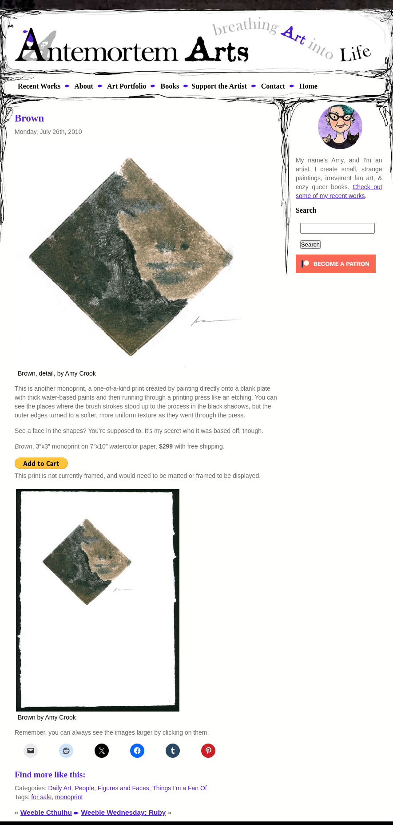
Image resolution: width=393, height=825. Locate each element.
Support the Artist (218, 86)
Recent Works (36, 86)
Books (169, 86)
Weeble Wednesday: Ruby (123, 812)
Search (306, 210)
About (83, 86)
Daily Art (59, 788)
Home (308, 86)
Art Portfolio (126, 86)
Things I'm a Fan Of (179, 788)
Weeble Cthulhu (46, 812)
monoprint (69, 797)
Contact (272, 86)
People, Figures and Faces (112, 788)
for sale (41, 797)
